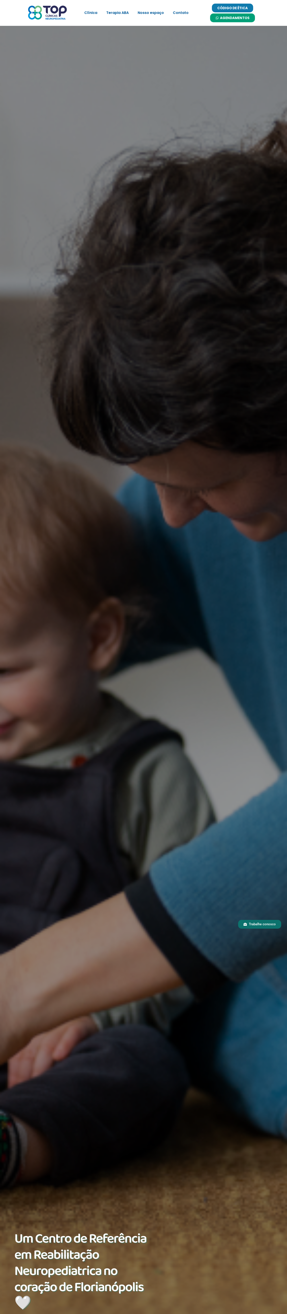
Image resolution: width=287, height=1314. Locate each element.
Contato (181, 12)
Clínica (90, 12)
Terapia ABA (117, 12)
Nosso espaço (151, 12)
